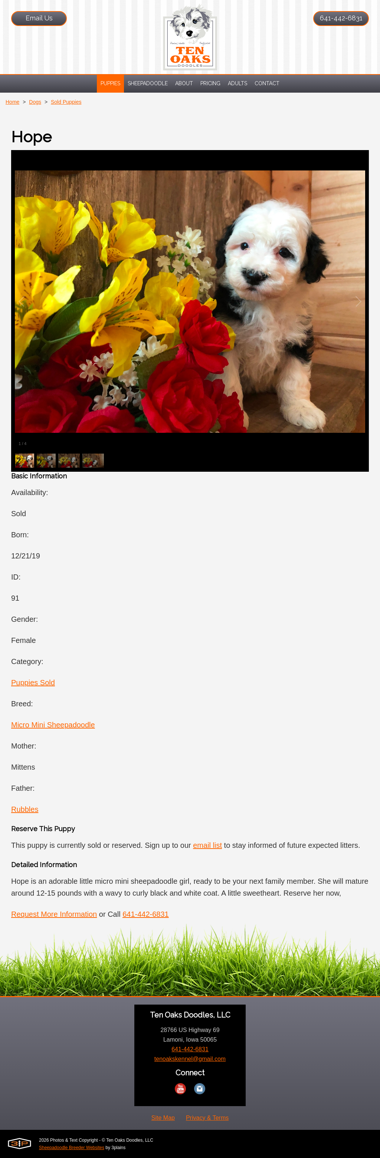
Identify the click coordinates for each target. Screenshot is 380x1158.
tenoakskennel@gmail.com (190, 1059)
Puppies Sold (33, 682)
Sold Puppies (66, 102)
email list (207, 845)
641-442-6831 (341, 18)
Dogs (35, 102)
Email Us (39, 18)
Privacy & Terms (207, 1118)
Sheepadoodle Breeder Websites (71, 1147)
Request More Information (54, 914)
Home (12, 102)
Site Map (163, 1118)
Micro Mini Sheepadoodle (53, 725)
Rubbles (24, 809)
